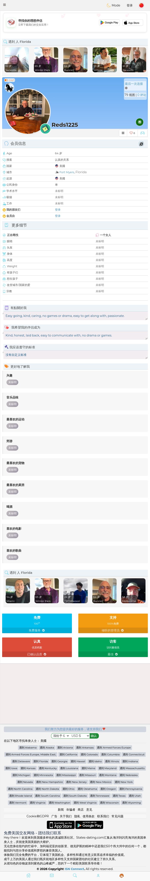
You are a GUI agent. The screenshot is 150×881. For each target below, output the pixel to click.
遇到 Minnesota (43, 775)
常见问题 (117, 816)
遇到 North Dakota (47, 788)
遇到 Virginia (37, 802)
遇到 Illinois (112, 761)
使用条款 (89, 816)
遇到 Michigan (21, 775)
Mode (113, 5)
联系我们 (103, 816)
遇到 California (68, 754)
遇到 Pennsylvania (130, 788)
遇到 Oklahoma (87, 788)
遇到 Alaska (47, 747)
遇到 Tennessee (99, 795)
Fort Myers (66, 172)
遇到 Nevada (25, 782)
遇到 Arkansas (85, 747)
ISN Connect (74, 869)
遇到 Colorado (89, 754)
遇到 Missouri (87, 775)
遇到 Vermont (17, 802)
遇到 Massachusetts (132, 768)
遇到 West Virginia (85, 802)
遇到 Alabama (28, 747)
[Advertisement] (75, 22)
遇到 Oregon (108, 788)
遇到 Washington (59, 802)
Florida (81, 172)
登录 (130, 5)
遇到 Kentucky (48, 768)
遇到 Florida (40, 761)
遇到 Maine (88, 768)
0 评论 (141, 95)
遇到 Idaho (95, 761)
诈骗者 (70, 810)
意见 (89, 810)
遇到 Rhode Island (20, 795)
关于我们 (66, 816)
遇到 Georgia (59, 761)
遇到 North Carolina (20, 788)
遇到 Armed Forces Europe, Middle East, (31, 754)
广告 (54, 816)
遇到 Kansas (28, 768)
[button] (4, 4)
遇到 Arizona (65, 747)
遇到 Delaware (21, 761)
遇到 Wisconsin (109, 802)
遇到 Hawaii (78, 761)
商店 (81, 810)
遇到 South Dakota (75, 795)
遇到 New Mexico (100, 782)
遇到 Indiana (130, 761)
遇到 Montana (107, 775)
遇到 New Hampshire (49, 782)
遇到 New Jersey (76, 782)
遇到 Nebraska (129, 775)
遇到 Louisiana (69, 768)
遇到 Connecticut (133, 754)
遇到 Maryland (107, 768)
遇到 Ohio (68, 788)
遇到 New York (124, 782)
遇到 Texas (119, 795)
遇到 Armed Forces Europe (114, 747)
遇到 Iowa (11, 768)
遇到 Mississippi (66, 775)
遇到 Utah (135, 795)
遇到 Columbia (110, 754)
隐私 (77, 816)
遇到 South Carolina (47, 795)
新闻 (61, 810)
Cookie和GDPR (38, 816)
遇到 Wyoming (131, 802)
